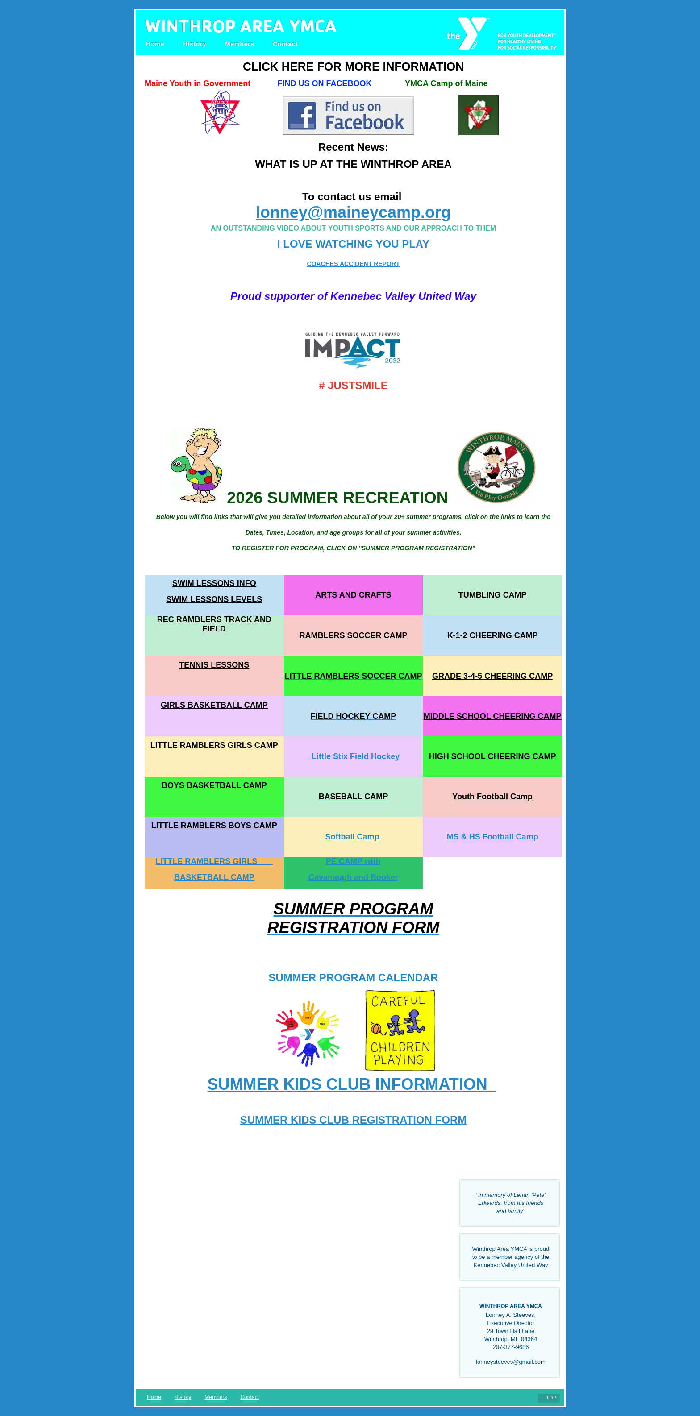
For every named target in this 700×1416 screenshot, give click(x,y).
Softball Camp (352, 836)
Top (551, 1397)
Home (155, 44)
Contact (285, 44)
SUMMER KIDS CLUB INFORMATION (352, 1084)
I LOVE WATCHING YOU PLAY (353, 244)
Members (239, 44)
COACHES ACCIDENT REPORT (353, 263)
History (195, 44)
